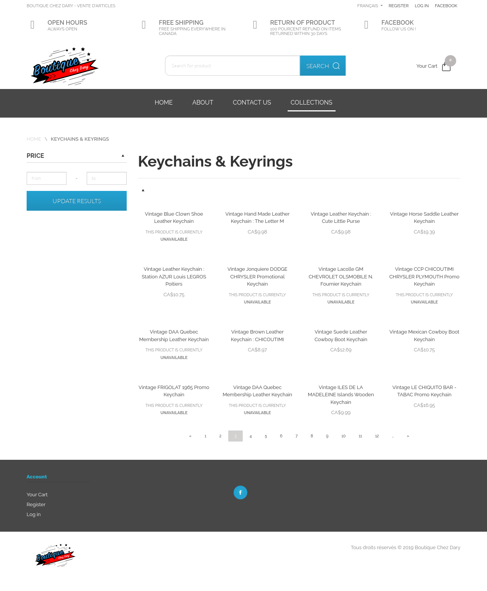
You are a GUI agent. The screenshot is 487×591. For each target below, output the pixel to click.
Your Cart (37, 494)
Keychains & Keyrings (80, 139)
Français (395, 5)
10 (344, 436)
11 (360, 436)
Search (329, 66)
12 (377, 436)
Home (163, 102)
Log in (450, 5)
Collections (312, 102)
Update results (77, 201)
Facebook (426, 29)
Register (426, 5)
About (202, 102)
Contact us (252, 102)
